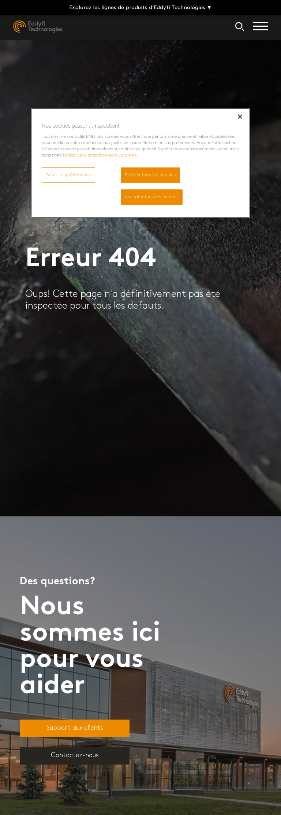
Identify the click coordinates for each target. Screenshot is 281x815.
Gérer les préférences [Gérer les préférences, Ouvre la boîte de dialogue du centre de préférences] (68, 174)
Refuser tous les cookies (150, 174)
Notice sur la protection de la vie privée (100, 155)
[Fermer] (240, 117)
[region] (140, 163)
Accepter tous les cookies (152, 196)
